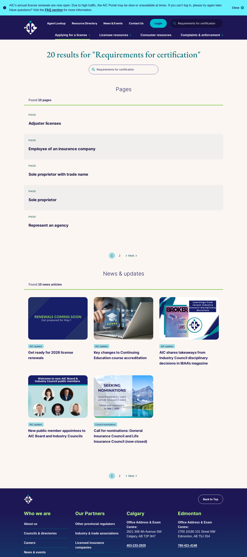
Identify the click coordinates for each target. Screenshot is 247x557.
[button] (119, 245)
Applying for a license (72, 35)
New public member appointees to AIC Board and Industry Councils (196, 335)
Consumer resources (155, 35)
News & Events (113, 23)
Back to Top (210, 466)
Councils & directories (40, 500)
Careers (30, 510)
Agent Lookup (56, 23)
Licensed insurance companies (89, 512)
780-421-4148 (187, 512)
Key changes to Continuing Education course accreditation (95, 335)
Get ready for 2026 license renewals (43, 332)
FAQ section (54, 10)
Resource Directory (84, 23)
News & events (35, 519)
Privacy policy (34, 551)
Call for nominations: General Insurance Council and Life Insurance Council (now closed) (53, 419)
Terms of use (60, 551)
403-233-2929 (136, 512)
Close (238, 7)
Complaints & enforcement (202, 35)
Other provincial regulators (95, 491)
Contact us (32, 529)
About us (30, 491)
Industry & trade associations (96, 500)
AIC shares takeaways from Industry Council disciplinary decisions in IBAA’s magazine (147, 338)
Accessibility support (91, 551)
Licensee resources (115, 35)
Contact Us (136, 23)
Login (158, 23)
